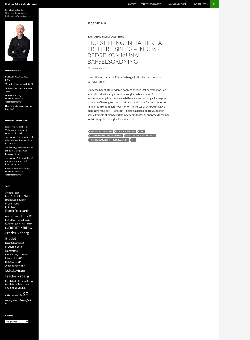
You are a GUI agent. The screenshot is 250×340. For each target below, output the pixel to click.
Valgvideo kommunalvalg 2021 (19, 84)
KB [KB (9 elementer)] (23, 266)
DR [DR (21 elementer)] (31, 216)
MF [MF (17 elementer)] (18, 280)
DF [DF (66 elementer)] (23, 216)
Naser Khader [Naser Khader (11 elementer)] (27, 281)
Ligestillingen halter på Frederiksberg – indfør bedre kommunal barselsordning (125, 52)
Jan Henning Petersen (15, 137)
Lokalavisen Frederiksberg (140, 135)
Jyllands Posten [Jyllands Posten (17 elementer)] (13, 265)
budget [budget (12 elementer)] (11, 207)
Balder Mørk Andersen (21, 4)
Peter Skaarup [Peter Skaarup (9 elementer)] (18, 284)
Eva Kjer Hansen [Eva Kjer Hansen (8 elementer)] (25, 224)
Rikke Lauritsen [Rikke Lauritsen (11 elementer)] (12, 295)
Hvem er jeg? (199, 4)
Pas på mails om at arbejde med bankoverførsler (19, 150)
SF (133, 140)
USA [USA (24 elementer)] (20, 300)
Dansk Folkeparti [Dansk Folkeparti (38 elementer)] (16, 210)
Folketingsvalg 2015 (151, 4)
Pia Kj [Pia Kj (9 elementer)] (26, 284)
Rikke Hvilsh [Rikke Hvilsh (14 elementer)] (19, 288)
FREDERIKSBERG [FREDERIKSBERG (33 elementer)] (20, 228)
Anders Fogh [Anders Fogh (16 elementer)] (12, 192)
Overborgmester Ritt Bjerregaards (109, 140)
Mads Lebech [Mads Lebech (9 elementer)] (10, 281)
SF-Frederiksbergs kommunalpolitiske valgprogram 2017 (14, 98)
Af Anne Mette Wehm (101, 131)
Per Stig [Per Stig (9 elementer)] (8, 284)
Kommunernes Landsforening (106, 135)
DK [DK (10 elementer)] (27, 216)
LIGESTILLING (117, 36)
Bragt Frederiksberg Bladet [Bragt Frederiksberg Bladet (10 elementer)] (17, 196)
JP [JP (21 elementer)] (19, 261)
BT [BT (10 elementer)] (6, 207)
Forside (132, 4)
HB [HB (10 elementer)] (20, 258)
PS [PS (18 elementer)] (11, 288)
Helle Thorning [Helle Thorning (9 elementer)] (11, 262)
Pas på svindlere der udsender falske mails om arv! (19, 140)
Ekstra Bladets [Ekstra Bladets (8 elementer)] (24, 220)
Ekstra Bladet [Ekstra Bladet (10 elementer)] (11, 220)
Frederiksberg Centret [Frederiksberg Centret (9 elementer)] (14, 243)
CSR (141, 131)
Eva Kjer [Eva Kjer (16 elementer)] (13, 223)
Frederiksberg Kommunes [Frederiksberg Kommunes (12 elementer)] (17, 254)
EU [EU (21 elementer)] (7, 223)
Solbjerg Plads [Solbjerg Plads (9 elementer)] (11, 300)
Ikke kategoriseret (99, 36)
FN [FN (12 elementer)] (6, 228)
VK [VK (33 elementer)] (29, 300)
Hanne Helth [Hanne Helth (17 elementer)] (12, 257)
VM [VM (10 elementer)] (7, 304)
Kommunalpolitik (177, 4)
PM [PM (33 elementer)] (7, 288)
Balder (8, 168)
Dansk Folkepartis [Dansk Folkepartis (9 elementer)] (12, 216)
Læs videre (126, 119)
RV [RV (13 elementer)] (20, 295)
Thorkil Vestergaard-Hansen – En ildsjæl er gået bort (16, 129)
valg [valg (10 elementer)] (25, 300)
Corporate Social (125, 131)
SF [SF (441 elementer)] (25, 294)
